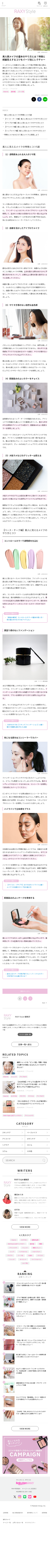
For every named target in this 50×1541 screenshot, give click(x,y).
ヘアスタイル (23, 1252)
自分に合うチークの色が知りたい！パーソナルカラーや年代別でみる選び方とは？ (25, 975)
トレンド (14, 1077)
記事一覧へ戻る (25, 1044)
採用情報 (44, 1512)
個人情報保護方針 (17, 1512)
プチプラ (22, 1096)
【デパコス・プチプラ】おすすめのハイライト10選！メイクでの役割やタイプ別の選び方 (25, 886)
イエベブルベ (36, 1252)
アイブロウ (23, 1077)
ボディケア (31, 1139)
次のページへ (25, 991)
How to (5, 91)
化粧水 (30, 1255)
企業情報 (5, 1512)
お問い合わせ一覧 (18, 1522)
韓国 (40, 1244)
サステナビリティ (30, 1522)
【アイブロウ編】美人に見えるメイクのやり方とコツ (24, 123)
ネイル (29, 1145)
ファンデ (11, 1259)
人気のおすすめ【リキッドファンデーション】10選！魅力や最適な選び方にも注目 (25, 725)
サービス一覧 (7, 1522)
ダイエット (23, 1259)
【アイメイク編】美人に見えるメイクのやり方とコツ (24, 126)
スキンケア (6, 1132)
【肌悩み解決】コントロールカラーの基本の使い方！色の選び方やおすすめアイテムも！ (25, 618)
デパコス (31, 1096)
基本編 (13, 91)
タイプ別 (25, 1263)
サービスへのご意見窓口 (29, 1488)
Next (44, 1003)
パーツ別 (21, 91)
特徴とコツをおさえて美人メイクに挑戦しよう (21, 134)
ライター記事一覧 (25, 1034)
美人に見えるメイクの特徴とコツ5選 (18, 115)
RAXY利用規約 (16, 1488)
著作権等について (32, 1512)
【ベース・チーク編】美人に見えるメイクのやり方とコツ (25, 119)
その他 (29, 1151)
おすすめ (14, 1096)
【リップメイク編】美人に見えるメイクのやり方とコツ (25, 130)
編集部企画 (35, 1240)
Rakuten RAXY (12, 4)
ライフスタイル (36, 1259)
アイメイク (13, 89)
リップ (12, 1252)
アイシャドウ (29, 1115)
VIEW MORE (25, 1226)
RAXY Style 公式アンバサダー (12, 1115)
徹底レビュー (37, 1248)
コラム (4, 1151)
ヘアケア (5, 1145)
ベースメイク (32, 1132)
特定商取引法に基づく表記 (24, 1491)
